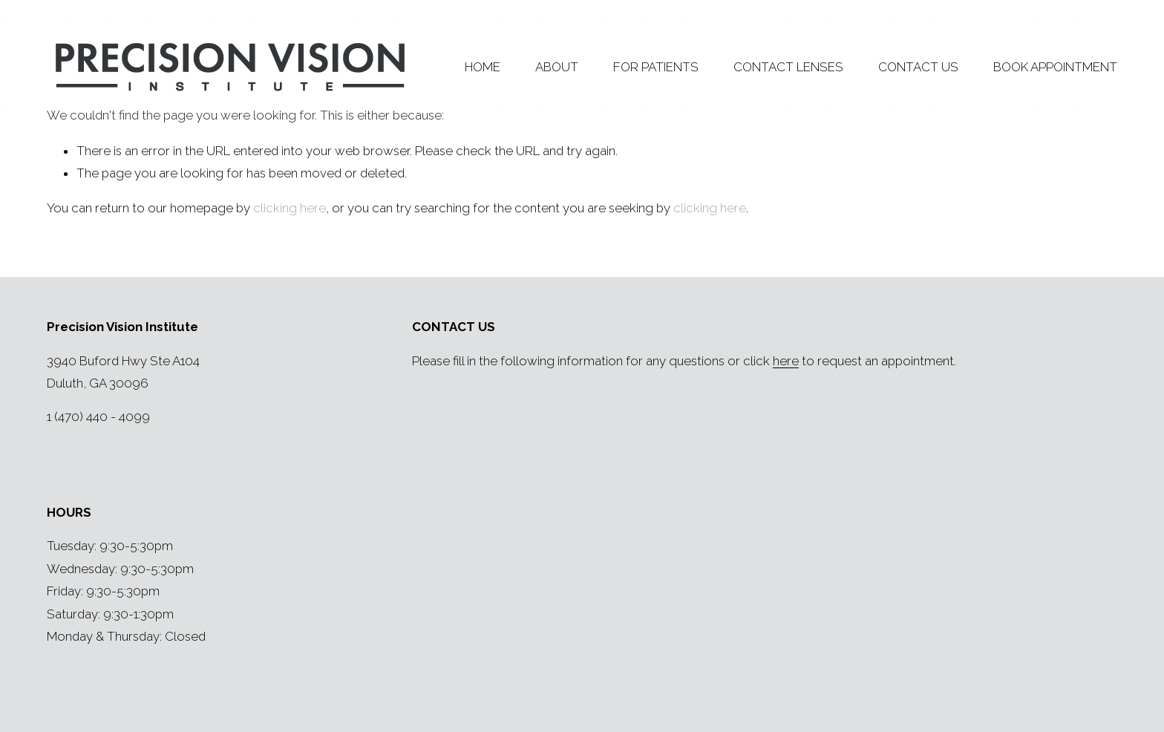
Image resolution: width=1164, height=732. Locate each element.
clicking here (289, 207)
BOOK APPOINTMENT (1055, 66)
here (786, 360)
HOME (482, 66)
